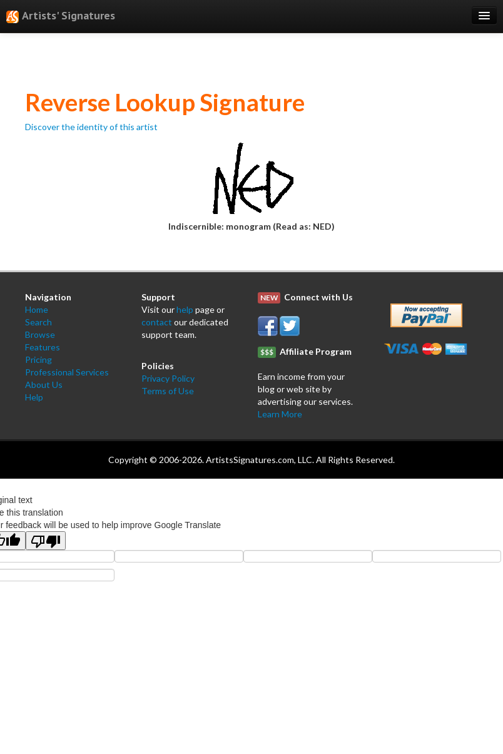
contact (156, 322)
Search (38, 322)
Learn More (280, 414)
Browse (40, 334)
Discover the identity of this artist (91, 126)
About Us (44, 384)
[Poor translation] (46, 540)
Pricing (38, 359)
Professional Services (67, 372)
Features (42, 347)
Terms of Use (167, 390)
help (184, 309)
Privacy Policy (168, 378)
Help (34, 397)
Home (36, 309)
